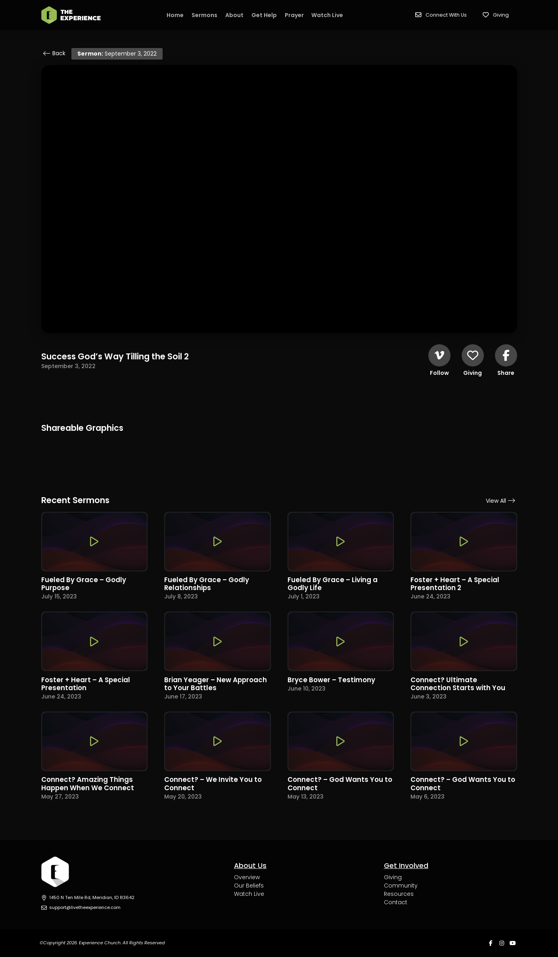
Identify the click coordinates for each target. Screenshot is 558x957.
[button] (441, 15)
